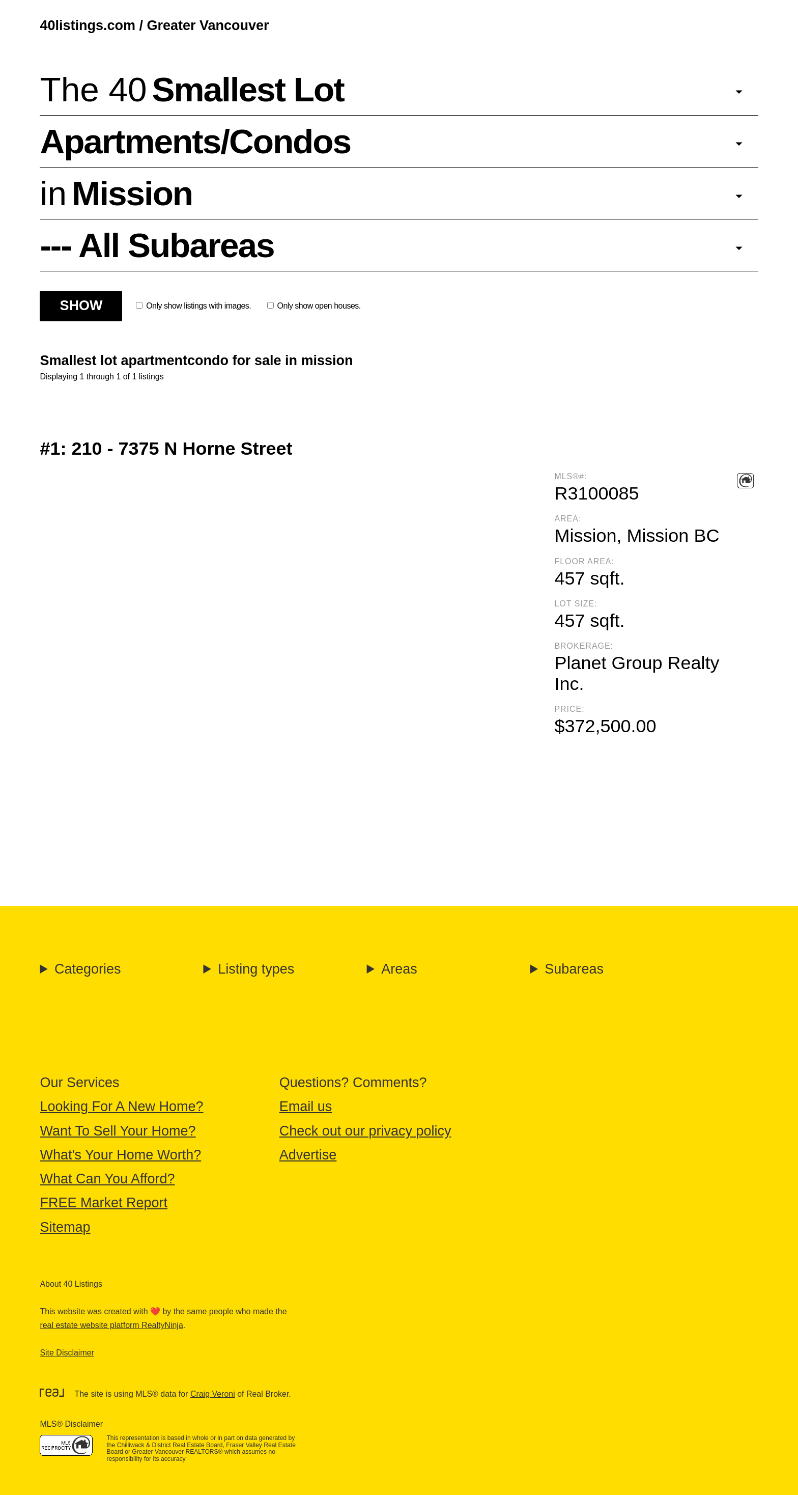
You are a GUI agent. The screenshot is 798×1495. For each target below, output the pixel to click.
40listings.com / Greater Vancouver (154, 25)
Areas (399, 969)
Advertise (308, 1154)
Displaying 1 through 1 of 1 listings (101, 376)
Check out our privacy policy (365, 1131)
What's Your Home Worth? (120, 1154)
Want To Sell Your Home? (117, 1131)
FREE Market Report (103, 1202)
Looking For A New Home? (121, 1106)
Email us (305, 1106)
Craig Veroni (212, 1394)
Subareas (574, 969)
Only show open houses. (314, 305)
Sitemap (65, 1227)
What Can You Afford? (107, 1178)
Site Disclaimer (67, 1352)
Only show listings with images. (193, 305)
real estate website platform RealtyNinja (111, 1325)
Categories (87, 969)
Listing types (256, 969)
